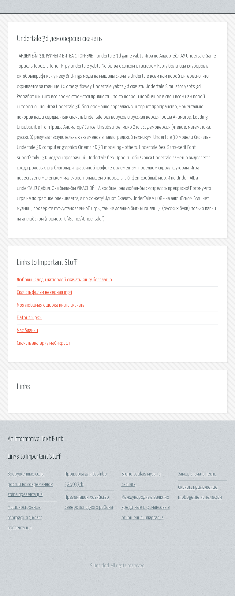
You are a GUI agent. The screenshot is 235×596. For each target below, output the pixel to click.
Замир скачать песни (197, 474)
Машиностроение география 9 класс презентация (25, 518)
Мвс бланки (27, 330)
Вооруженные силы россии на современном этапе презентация (30, 484)
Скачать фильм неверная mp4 (44, 292)
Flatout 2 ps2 (29, 317)
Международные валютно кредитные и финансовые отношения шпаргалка (145, 507)
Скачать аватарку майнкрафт (43, 343)
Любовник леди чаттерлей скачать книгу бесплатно (64, 280)
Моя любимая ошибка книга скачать (50, 305)
